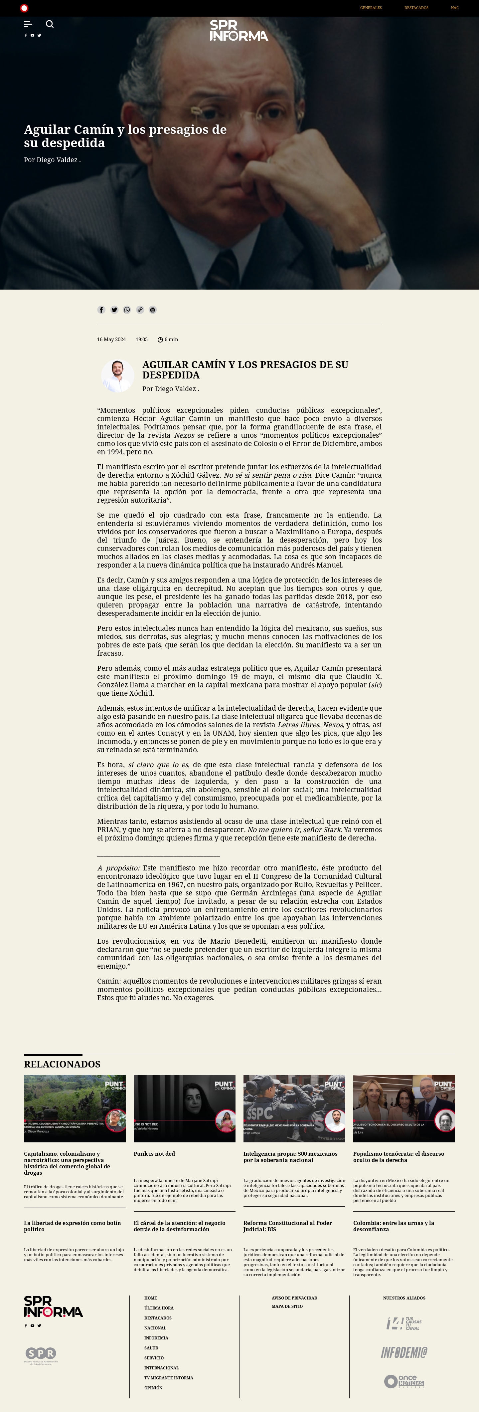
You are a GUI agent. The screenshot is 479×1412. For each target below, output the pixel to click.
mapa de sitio (287, 1306)
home (150, 1298)
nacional (155, 1328)
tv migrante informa (168, 1378)
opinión (153, 1388)
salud (151, 1348)
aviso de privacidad (294, 1298)
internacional (161, 1368)
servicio (154, 1358)
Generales (379, 7)
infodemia (156, 1338)
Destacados (424, 7)
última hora (159, 1308)
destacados (158, 1318)
